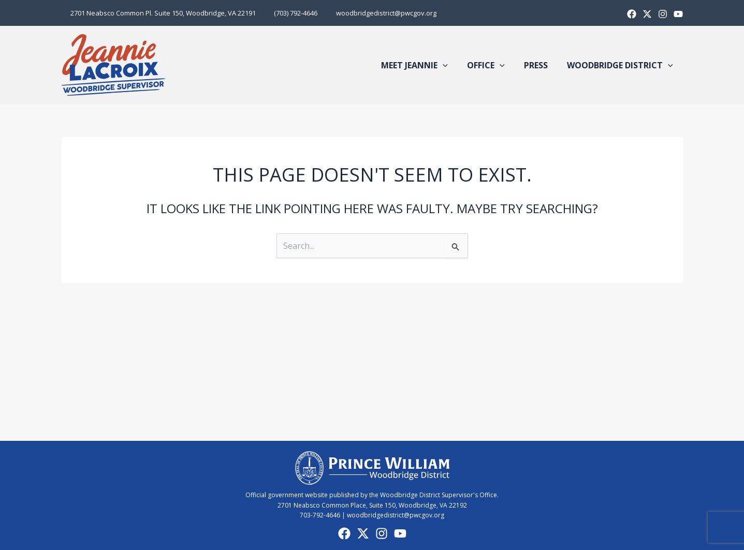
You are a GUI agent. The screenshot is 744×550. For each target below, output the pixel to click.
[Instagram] (662, 14)
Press (540, 65)
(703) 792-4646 (289, 13)
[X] (647, 14)
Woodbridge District (621, 65)
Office (493, 65)
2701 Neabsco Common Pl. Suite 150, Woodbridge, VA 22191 (161, 13)
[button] (452, 65)
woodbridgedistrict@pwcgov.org (374, 13)
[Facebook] (631, 14)
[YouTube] (400, 533)
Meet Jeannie (424, 65)
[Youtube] (678, 14)
